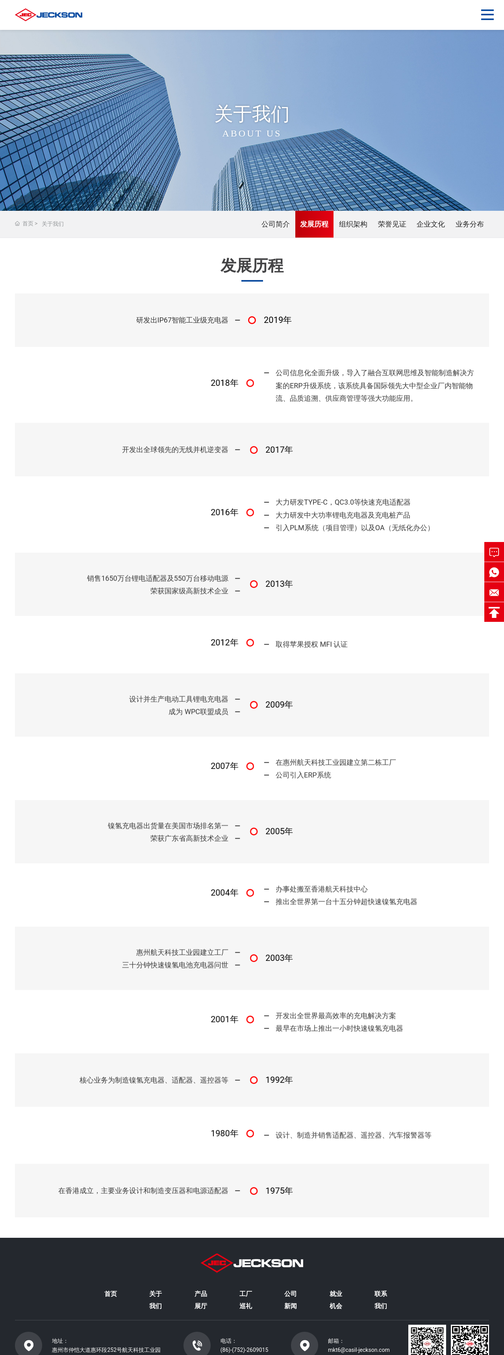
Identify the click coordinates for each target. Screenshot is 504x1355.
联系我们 (380, 1300)
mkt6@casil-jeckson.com (359, 1350)
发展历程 (314, 224)
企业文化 (431, 224)
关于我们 (155, 1300)
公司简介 (275, 224)
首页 (110, 1294)
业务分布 (470, 224)
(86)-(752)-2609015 (244, 1350)
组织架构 (353, 224)
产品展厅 (201, 1300)
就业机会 (336, 1300)
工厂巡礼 (245, 1300)
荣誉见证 (392, 224)
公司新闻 (290, 1300)
